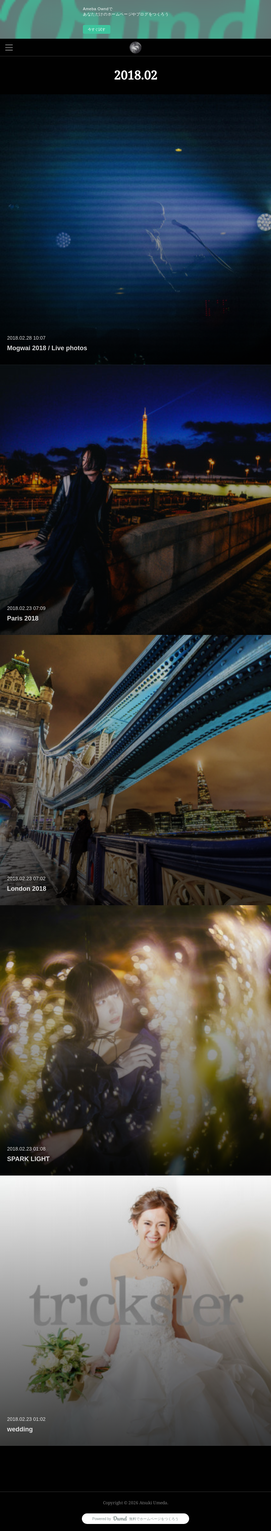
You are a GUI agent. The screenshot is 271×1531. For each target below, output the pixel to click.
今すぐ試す (97, 29)
